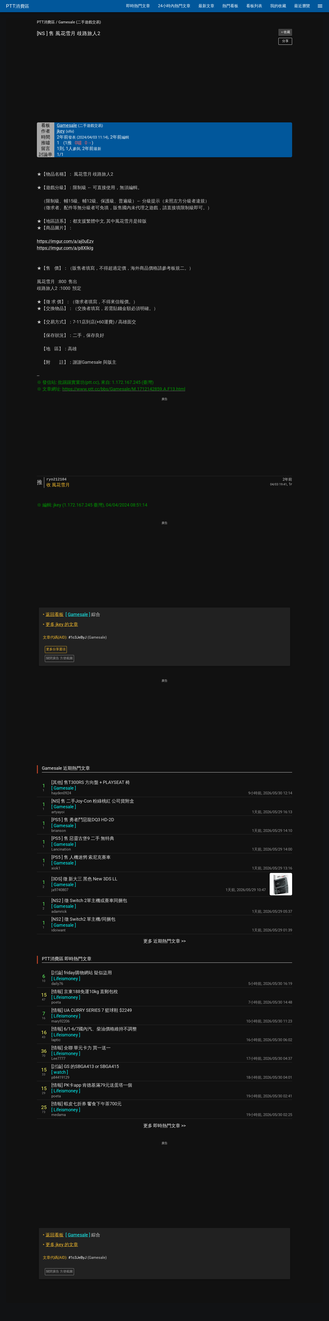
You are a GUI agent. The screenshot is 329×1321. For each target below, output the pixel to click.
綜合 (71, 614)
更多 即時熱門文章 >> (164, 1125)
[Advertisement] (164, 83)
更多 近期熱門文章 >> (164, 941)
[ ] (63, 788)
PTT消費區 (46, 22)
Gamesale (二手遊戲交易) (79, 22)
